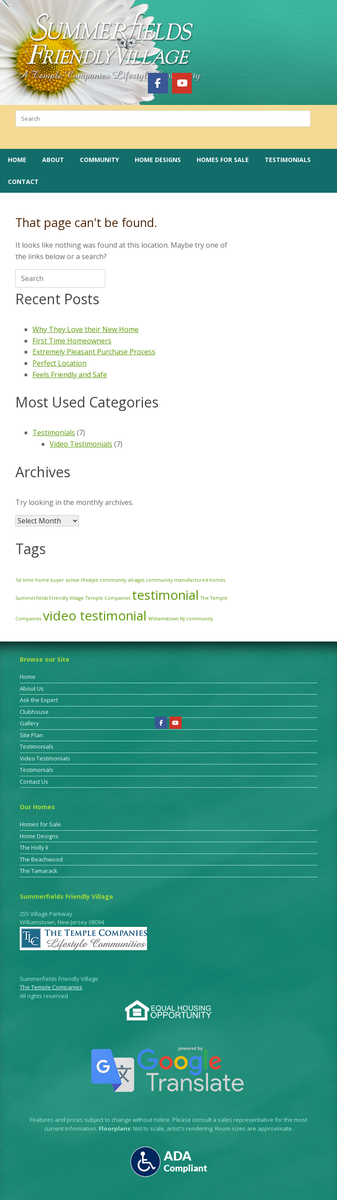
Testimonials (288, 159)
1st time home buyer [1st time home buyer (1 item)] (39, 580)
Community (99, 159)
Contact (23, 181)
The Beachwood (41, 859)
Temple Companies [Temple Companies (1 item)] (108, 598)
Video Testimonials (81, 444)
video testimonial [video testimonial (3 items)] (95, 615)
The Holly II (34, 847)
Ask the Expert (39, 700)
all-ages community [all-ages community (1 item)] (150, 580)
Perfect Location (59, 363)
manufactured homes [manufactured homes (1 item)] (199, 580)
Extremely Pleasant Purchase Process (93, 352)
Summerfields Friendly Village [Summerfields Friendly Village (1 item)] (49, 598)
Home (17, 159)
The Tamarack (38, 871)
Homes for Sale (223, 159)
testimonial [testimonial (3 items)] (165, 595)
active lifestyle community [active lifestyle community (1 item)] (96, 580)
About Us (32, 688)
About (53, 159)
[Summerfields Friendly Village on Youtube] (182, 83)
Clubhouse (34, 712)
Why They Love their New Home (85, 329)
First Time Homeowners (71, 341)
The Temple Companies (51, 987)
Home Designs (158, 159)
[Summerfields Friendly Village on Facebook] (158, 83)
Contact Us (34, 782)
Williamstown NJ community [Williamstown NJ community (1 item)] (180, 619)
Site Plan (31, 735)
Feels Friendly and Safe (69, 374)
